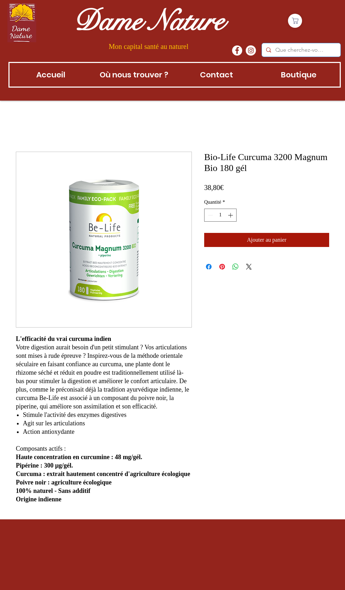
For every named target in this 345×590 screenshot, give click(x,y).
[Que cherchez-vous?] (300, 50)
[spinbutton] (220, 215)
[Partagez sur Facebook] (209, 266)
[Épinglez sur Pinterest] (222, 266)
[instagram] (251, 50)
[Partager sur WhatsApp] (235, 266)
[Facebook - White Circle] (237, 50)
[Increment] (231, 215)
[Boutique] (295, 21)
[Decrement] (209, 215)
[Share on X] (249, 266)
